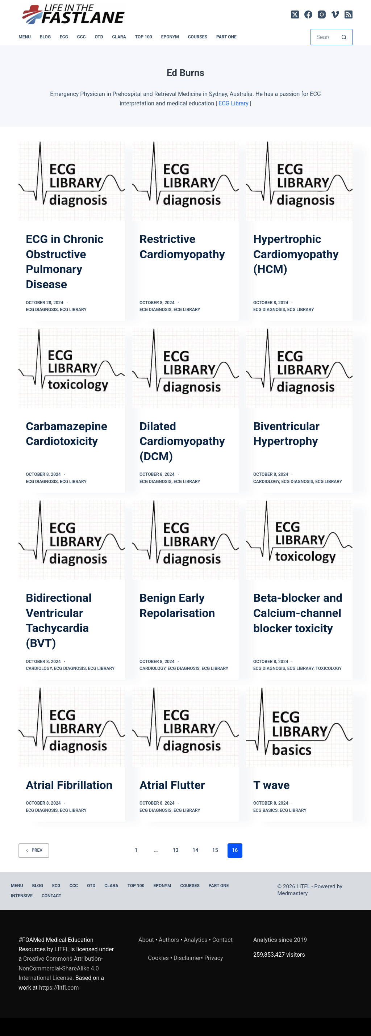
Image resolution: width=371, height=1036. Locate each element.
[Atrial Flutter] (185, 727)
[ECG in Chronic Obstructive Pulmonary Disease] (71, 181)
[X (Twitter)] (295, 14)
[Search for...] (323, 37)
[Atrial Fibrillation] (71, 727)
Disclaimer (187, 958)
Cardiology (266, 481)
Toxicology (329, 668)
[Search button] (344, 37)
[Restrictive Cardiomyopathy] (185, 181)
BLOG (45, 36)
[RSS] (349, 14)
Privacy (213, 958)
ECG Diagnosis (42, 309)
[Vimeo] (335, 14)
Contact (51, 895)
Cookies (159, 958)
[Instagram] (322, 14)
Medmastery (293, 893)
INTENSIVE (22, 895)
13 (176, 850)
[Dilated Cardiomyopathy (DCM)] (185, 368)
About (146, 939)
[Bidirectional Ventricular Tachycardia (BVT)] (71, 540)
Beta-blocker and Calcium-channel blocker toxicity (297, 613)
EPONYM (170, 36)
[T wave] (299, 727)
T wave (271, 785)
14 (195, 850)
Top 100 (143, 36)
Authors (169, 939)
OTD (99, 36)
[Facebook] (308, 14)
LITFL (62, 949)
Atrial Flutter (172, 785)
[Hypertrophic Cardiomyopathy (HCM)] (299, 181)
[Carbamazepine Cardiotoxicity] (71, 368)
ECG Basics (265, 810)
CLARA (119, 36)
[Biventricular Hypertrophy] (299, 368)
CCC (81, 36)
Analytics (195, 939)
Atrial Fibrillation (69, 785)
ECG (64, 36)
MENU (24, 36)
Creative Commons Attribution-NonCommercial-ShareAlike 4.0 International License (60, 968)
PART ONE (226, 36)
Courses (197, 36)
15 (215, 850)
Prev (33, 850)
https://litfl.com (59, 987)
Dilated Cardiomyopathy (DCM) (182, 441)
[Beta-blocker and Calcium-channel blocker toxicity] (299, 540)
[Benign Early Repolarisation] (185, 540)
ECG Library (233, 103)
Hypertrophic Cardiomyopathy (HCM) (296, 254)
